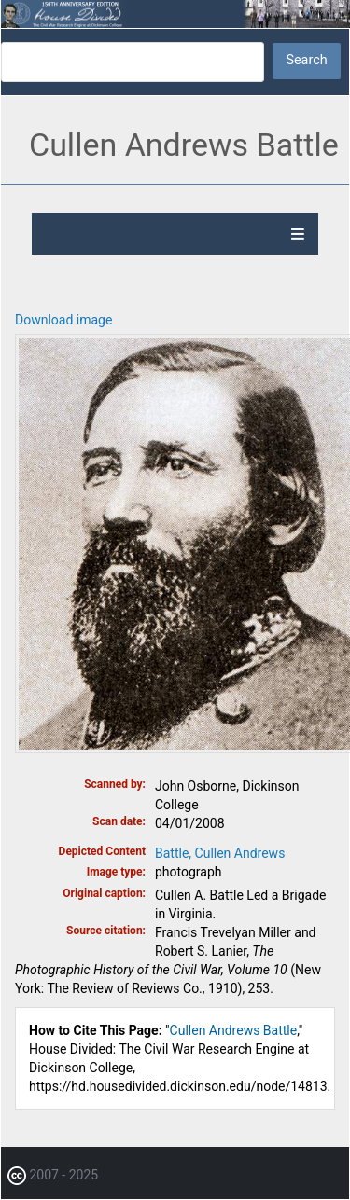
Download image (63, 319)
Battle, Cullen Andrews (220, 853)
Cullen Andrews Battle (234, 1030)
